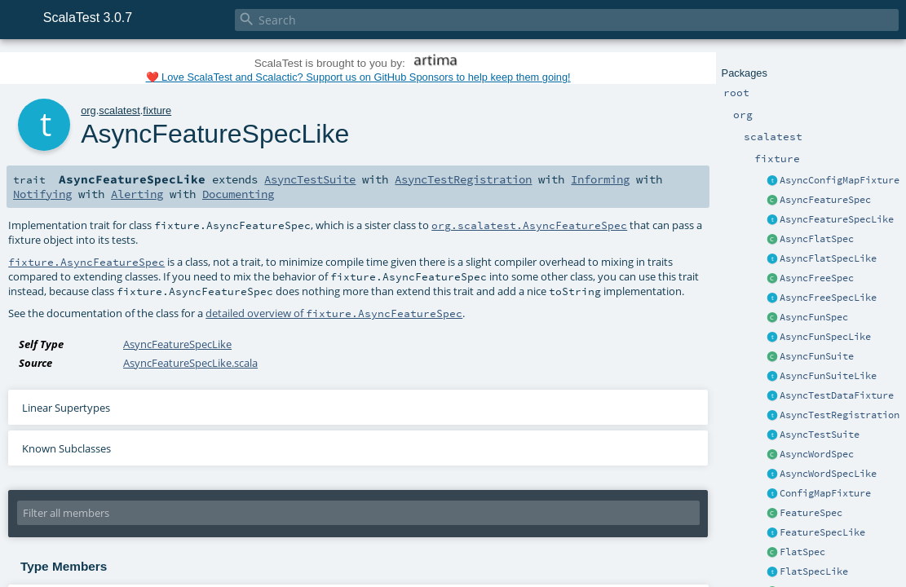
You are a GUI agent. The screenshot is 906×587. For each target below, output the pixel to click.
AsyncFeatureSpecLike (837, 219)
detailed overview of (334, 313)
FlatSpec (802, 552)
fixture (157, 110)
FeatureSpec (811, 513)
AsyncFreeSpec (817, 278)
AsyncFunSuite (817, 356)
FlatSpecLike (814, 571)
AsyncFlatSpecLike (828, 258)
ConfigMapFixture (825, 493)
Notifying (42, 194)
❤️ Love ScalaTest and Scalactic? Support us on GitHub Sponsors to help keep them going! (358, 77)
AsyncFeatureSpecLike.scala (190, 362)
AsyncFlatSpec (817, 239)
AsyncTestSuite (820, 434)
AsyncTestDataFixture (837, 395)
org (88, 110)
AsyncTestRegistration (839, 415)
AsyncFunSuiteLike (828, 376)
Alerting (137, 194)
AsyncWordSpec (817, 454)
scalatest (119, 110)
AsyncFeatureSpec (825, 199)
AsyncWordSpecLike (828, 473)
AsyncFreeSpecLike (828, 297)
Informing (600, 179)
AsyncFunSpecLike (825, 336)
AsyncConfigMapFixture (839, 180)
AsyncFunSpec (814, 317)
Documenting (238, 194)
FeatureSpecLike (822, 532)
